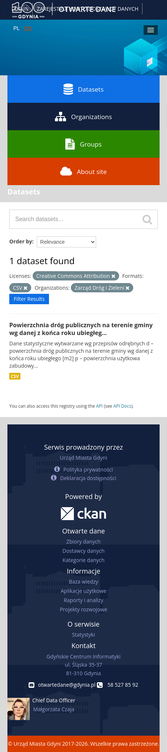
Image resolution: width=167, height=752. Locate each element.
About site (83, 171)
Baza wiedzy (83, 581)
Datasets (83, 89)
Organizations (83, 116)
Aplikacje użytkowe (84, 590)
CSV (15, 376)
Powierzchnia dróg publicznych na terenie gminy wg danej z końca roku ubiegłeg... (81, 329)
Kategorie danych (83, 560)
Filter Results (29, 298)
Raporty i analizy (84, 600)
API (99, 406)
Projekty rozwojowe (83, 609)
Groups (83, 144)
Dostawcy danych (83, 550)
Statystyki (83, 634)
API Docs (122, 406)
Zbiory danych (83, 541)
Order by (20, 241)
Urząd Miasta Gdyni (83, 457)
